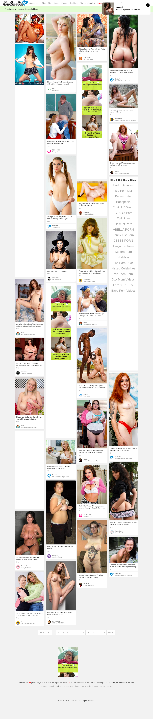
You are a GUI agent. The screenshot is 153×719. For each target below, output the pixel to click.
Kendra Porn (123, 251)
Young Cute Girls (89, 281)
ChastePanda (25, 566)
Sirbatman (118, 118)
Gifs (49, 3)
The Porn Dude (123, 263)
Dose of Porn (123, 224)
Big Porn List (123, 190)
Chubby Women (26, 373)
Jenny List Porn (123, 235)
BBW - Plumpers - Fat (122, 173)
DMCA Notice (86, 686)
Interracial (87, 396)
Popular (65, 3)
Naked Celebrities (123, 268)
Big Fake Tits (88, 516)
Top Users (74, 3)
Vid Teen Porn (123, 274)
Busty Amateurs (89, 585)
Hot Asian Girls (120, 533)
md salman (56, 621)
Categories (34, 3)
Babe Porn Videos (123, 290)
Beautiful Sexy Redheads (123, 458)
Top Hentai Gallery (88, 3)
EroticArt (118, 79)
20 (88, 632)
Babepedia (123, 202)
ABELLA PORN (123, 229)
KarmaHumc (119, 531)
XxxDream (87, 57)
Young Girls (56, 227)
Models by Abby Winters (29, 427)
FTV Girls (55, 90)
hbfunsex (24, 372)
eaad (22, 332)
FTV (53, 89)
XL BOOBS (56, 150)
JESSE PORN (123, 240)
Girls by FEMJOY (58, 623)
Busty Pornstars (57, 152)
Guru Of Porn (123, 213)
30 (94, 632)
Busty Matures (26, 568)
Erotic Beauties (123, 185)
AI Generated (56, 279)
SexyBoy (87, 212)
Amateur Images (57, 557)
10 (83, 632)
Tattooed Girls (88, 59)
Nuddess (123, 257)
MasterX (117, 171)
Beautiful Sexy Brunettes (123, 81)
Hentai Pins (97, 686)
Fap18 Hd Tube (123, 285)
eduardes (55, 277)
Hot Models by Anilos (28, 334)
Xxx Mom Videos (123, 279)
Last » (110, 632)
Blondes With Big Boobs (60, 476)
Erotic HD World (123, 207)
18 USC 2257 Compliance (69, 686)
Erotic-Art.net (75, 701)
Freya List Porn (123, 246)
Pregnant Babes (89, 214)
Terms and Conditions (49, 686)
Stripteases (107, 686)
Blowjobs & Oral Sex (90, 324)
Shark (85, 394)
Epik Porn (123, 218)
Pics (43, 3)
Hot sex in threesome (28, 623)
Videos (56, 3)
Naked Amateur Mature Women (125, 120)
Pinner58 (55, 555)
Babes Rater (123, 196)
